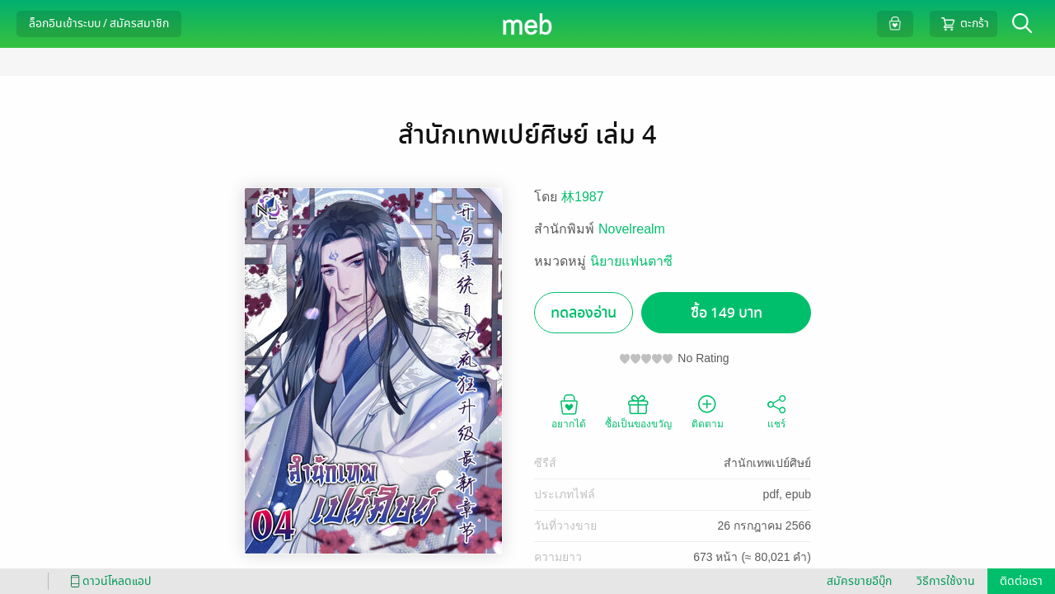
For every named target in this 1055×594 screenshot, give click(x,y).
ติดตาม (708, 411)
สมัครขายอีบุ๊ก (859, 581)
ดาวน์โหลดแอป (108, 581)
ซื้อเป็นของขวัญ (638, 411)
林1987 (582, 197)
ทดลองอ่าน (584, 313)
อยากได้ (568, 411)
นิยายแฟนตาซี (631, 261)
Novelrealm (631, 229)
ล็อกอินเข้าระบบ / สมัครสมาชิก (99, 23)
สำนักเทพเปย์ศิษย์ (767, 462)
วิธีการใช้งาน (946, 581)
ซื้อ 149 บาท (726, 313)
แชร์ (776, 411)
